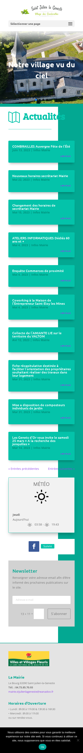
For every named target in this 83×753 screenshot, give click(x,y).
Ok (42, 747)
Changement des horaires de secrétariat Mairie (33, 207)
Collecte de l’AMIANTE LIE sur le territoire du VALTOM (37, 334)
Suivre (47, 546)
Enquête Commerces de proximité (38, 270)
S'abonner (59, 614)
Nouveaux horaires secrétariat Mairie (40, 175)
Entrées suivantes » (61, 469)
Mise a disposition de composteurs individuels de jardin (38, 406)
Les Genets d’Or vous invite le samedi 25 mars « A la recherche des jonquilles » (40, 440)
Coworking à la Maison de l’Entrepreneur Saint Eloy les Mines (38, 302)
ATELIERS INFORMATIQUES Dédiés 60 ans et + (41, 239)
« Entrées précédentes (23, 469)
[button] (36, 100)
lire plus (65, 156)
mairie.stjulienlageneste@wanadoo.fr (30, 691)
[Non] (78, 740)
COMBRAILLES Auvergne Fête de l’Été (41, 146)
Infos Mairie (41, 150)
